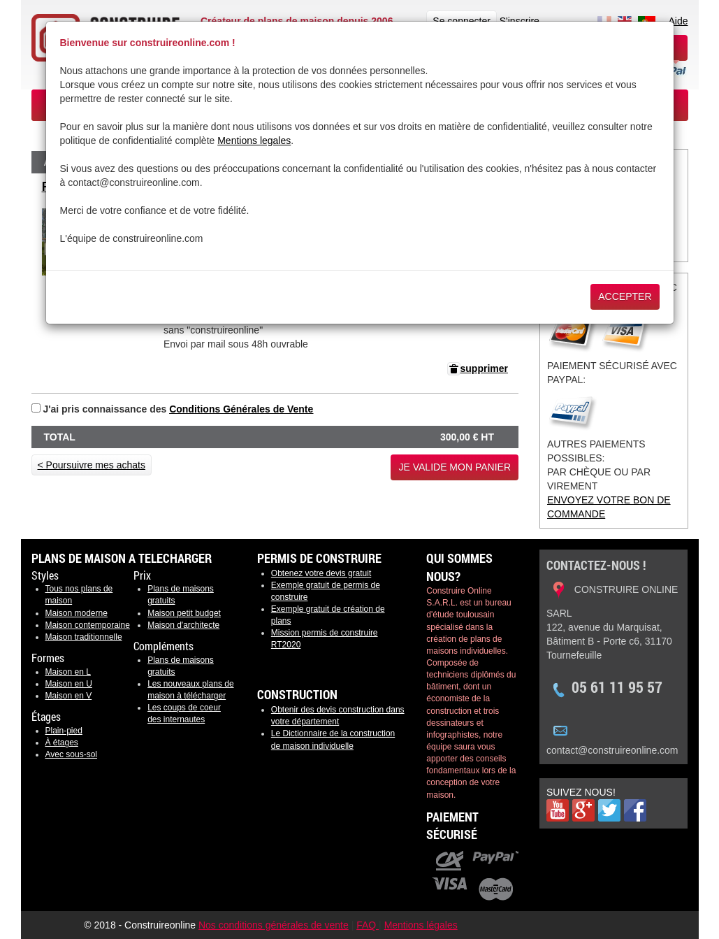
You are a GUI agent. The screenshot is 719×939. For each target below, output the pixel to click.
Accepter (624, 296)
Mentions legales (254, 140)
